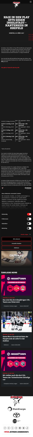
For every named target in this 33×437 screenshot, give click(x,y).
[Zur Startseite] (16, 4)
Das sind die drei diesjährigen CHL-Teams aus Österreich (16, 301)
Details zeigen (24, 234)
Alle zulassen (16, 239)
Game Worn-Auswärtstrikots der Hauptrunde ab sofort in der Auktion (15, 339)
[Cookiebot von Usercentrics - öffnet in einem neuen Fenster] (24, 188)
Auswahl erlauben (16, 243)
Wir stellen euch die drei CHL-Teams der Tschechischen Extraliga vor (16, 377)
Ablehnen (16, 247)
